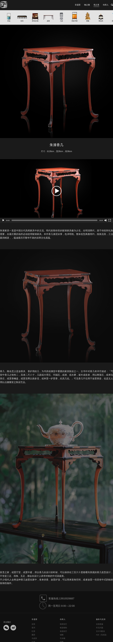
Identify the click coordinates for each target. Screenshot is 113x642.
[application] (56, 191)
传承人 (106, 5)
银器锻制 (63, 628)
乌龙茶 (34, 638)
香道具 (101, 21)
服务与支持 (101, 619)
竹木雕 (62, 638)
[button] (57, 191)
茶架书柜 (74, 21)
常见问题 (99, 628)
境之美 (96, 5)
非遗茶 (77, 5)
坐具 (22, 21)
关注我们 (7, 622)
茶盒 (8, 21)
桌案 (48, 21)
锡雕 (61, 635)
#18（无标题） (102, 635)
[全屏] (109, 220)
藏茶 (33, 635)
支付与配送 (100, 631)
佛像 (87, 21)
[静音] (105, 220)
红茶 (33, 631)
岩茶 (33, 624)
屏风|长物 (35, 21)
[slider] (54, 220)
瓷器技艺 (63, 631)
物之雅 (87, 5)
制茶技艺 (63, 624)
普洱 (33, 628)
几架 (61, 21)
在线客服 (99, 624)
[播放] (3, 220)
